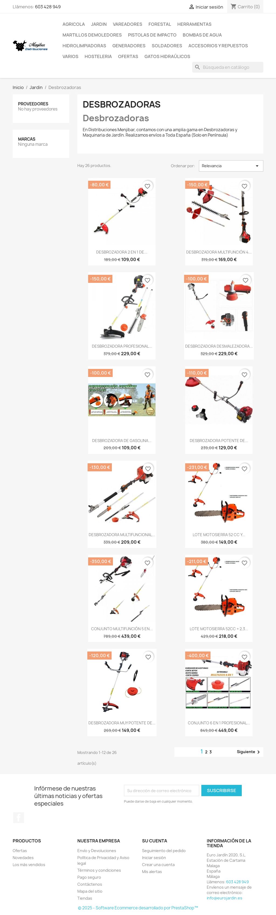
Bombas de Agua (202, 35)
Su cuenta (154, 841)
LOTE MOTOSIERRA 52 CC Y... (219, 534)
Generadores (129, 46)
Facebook (18, 817)
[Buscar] (227, 67)
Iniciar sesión (154, 857)
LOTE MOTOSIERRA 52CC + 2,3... (219, 628)
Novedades (23, 857)
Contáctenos (89, 884)
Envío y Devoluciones (96, 850)
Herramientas (194, 24)
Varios (70, 56)
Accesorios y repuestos (218, 46)
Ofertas (128, 56)
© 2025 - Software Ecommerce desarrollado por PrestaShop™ (138, 908)
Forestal (160, 24)
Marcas (26, 139)
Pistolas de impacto (152, 35)
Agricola (74, 24)
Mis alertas (152, 871)
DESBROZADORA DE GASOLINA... (121, 440)
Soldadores (167, 46)
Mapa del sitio (89, 891)
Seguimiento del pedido (164, 850)
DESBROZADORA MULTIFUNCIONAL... (122, 534)
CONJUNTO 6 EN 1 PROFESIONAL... (219, 722)
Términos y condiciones (99, 870)
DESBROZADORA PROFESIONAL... (122, 346)
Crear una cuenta (158, 864)
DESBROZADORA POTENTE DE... (219, 440)
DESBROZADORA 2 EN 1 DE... (121, 252)
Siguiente (249, 752)
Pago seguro (89, 877)
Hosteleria (98, 56)
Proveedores (33, 104)
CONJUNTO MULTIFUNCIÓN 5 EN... (122, 628)
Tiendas (84, 898)
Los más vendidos (29, 864)
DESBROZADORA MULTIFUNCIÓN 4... (219, 252)
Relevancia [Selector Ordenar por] (231, 166)
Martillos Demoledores (92, 35)
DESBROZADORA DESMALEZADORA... (219, 346)
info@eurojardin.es (224, 897)
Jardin (99, 24)
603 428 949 (48, 7)
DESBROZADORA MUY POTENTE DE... (122, 722)
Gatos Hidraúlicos (167, 56)
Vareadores (127, 24)
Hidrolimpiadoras (84, 46)
